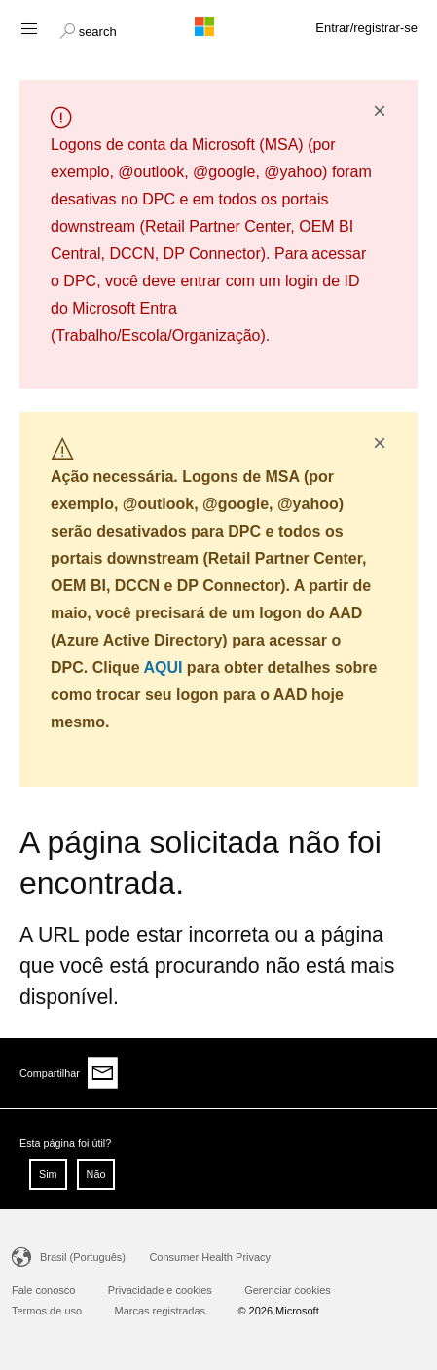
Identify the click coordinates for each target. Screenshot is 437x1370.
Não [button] (96, 1174)
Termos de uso (47, 1310)
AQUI (162, 667)
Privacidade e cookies (160, 1290)
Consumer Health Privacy (210, 1257)
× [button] (379, 111)
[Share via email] (103, 1073)
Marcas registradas (160, 1310)
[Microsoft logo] (219, 26)
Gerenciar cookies (287, 1290)
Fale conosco (43, 1290)
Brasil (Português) (83, 1257)
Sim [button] (48, 1174)
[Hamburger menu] (28, 28)
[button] (88, 29)
